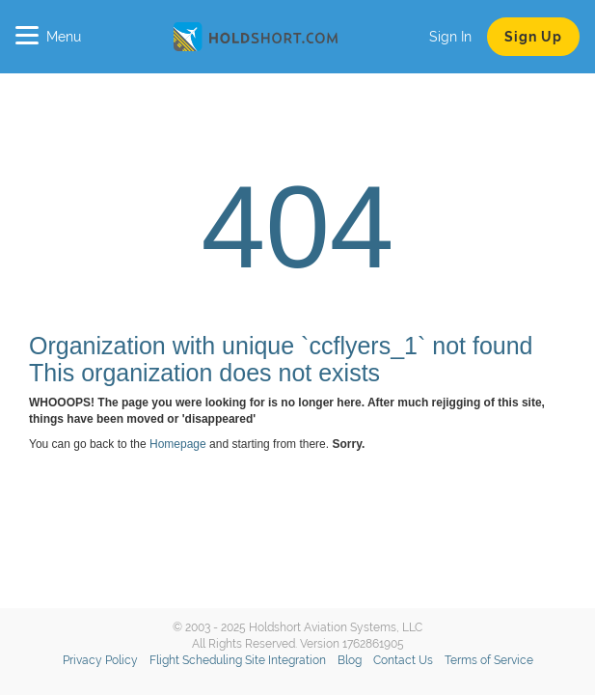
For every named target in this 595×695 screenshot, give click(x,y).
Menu (48, 36)
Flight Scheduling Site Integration (237, 660)
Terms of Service (489, 660)
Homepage (177, 444)
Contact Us (403, 660)
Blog (350, 660)
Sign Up (533, 36)
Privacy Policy (100, 660)
